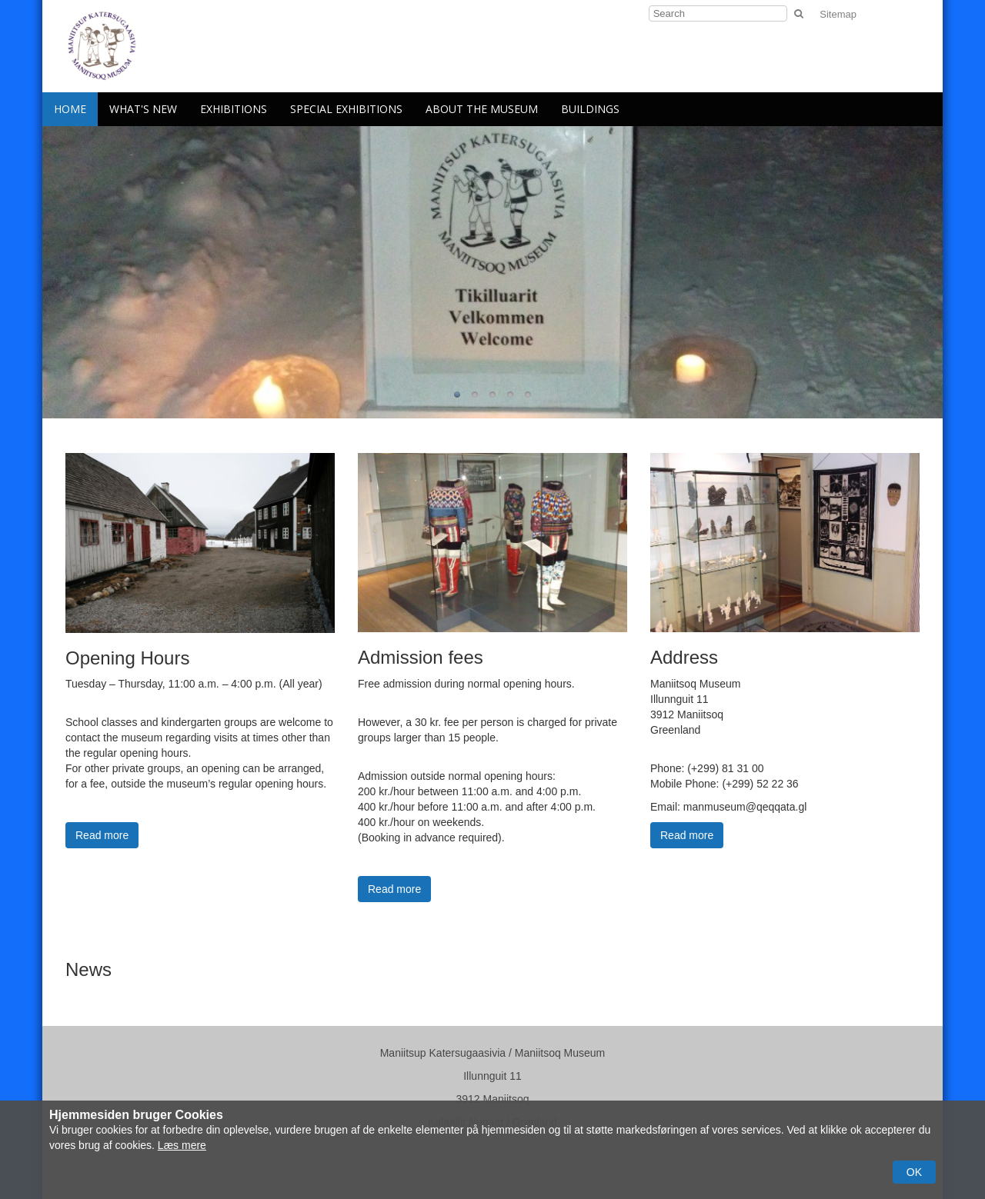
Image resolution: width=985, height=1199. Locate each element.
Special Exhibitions (346, 109)
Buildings (590, 109)
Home (70, 109)
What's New (143, 109)
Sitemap (838, 14)
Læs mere (182, 1145)
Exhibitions (233, 109)
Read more (102, 835)
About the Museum (482, 109)
